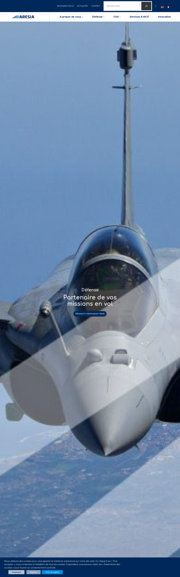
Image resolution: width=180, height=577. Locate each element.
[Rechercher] (146, 6)
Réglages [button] (16, 572)
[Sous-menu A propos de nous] (82, 17)
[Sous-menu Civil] (120, 17)
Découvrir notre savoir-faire (90, 314)
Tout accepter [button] (52, 572)
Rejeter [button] (33, 572)
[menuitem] (162, 6)
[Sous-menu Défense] (103, 17)
